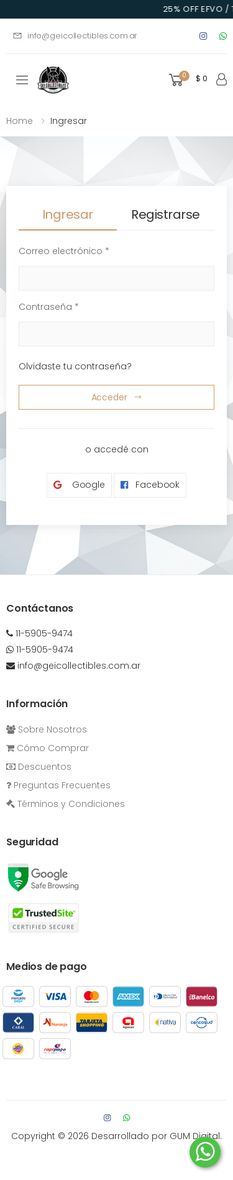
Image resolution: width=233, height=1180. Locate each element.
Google (79, 484)
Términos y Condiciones (65, 804)
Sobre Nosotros (46, 729)
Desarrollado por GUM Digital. (156, 1136)
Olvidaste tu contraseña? (75, 366)
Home (19, 121)
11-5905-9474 (39, 633)
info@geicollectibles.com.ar (74, 36)
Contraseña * (49, 307)
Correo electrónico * (64, 251)
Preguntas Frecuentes (58, 785)
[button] (187, 80)
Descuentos (38, 766)
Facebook (150, 484)
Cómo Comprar (47, 748)
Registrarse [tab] (165, 214)
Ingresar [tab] (67, 214)
